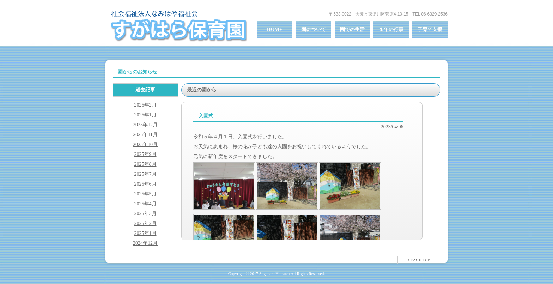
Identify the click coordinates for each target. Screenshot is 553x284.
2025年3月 (145, 213)
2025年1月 (145, 233)
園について (313, 29)
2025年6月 (145, 184)
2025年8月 (145, 164)
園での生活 (352, 29)
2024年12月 (145, 243)
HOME (274, 29)
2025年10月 (145, 144)
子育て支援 (430, 29)
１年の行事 (391, 29)
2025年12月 (145, 124)
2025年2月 (145, 223)
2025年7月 (145, 174)
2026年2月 (145, 105)
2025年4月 (145, 203)
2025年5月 (145, 194)
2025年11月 (145, 134)
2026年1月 (145, 114)
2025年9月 (145, 154)
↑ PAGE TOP (419, 260)
